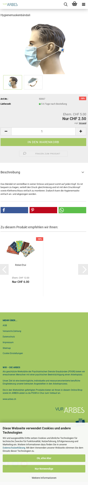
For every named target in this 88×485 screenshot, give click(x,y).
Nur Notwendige (44, 468)
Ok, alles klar (44, 458)
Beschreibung (10, 172)
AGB (5, 325)
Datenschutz (9, 336)
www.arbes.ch (9, 399)
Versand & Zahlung (12, 331)
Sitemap (7, 348)
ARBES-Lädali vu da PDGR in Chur (27, 393)
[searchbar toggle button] (65, 4)
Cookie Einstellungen (13, 353)
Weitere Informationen (44, 477)
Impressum (8, 342)
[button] (6, 131)
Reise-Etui (20, 265)
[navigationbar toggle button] (83, 4)
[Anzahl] (43, 131)
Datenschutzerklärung (14, 447)
